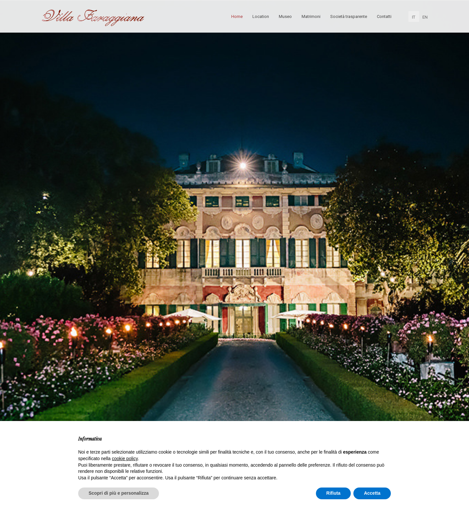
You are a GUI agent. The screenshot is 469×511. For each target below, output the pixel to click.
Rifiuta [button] (333, 493)
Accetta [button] (372, 493)
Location (260, 16)
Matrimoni (311, 16)
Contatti (384, 16)
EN (425, 17)
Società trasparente (348, 16)
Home (237, 16)
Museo (285, 16)
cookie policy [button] (125, 458)
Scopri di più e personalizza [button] (119, 493)
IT (413, 17)
